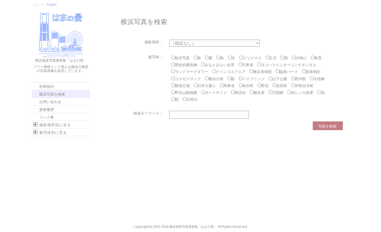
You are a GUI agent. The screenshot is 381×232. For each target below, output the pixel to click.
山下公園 (278, 78)
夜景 (316, 57)
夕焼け (299, 57)
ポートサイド (214, 92)
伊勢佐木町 (303, 85)
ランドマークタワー (189, 71)
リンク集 (46, 117)
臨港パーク (287, 71)
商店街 (238, 92)
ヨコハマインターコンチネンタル (286, 64)
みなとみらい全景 (217, 64)
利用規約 (46, 86)
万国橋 (276, 92)
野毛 (263, 85)
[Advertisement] (58, 179)
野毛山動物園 (184, 92)
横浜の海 (214, 78)
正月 (271, 57)
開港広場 (180, 85)
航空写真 (180, 57)
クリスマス (250, 57)
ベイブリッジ (252, 78)
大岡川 (190, 99)
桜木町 (246, 85)
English (52, 4)
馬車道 (227, 85)
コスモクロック (186, 78)
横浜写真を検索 (52, 94)
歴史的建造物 (184, 64)
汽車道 (246, 64)
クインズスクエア (229, 71)
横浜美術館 (261, 71)
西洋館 (298, 78)
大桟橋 (317, 78)
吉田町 (280, 85)
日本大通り (205, 85)
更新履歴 (46, 109)
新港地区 (311, 71)
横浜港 (257, 92)
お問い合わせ (50, 101)
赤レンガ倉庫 (300, 92)
